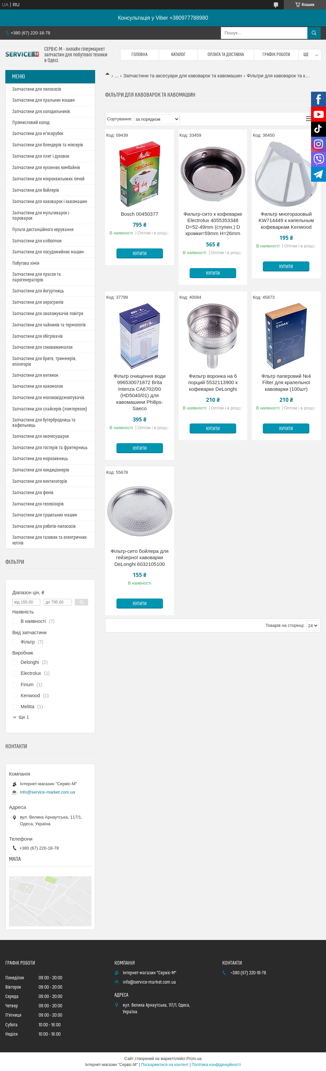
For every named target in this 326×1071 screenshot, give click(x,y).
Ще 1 (24, 717)
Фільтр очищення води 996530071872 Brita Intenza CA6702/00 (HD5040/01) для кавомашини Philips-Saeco (140, 392)
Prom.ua (194, 1058)
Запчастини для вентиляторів (39, 481)
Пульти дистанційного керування (43, 229)
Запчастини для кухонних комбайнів (46, 167)
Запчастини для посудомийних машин (48, 252)
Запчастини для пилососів (36, 89)
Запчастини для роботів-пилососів (44, 526)
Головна (139, 54)
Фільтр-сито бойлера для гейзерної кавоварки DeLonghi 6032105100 (139, 557)
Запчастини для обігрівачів (37, 336)
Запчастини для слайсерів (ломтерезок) (49, 409)
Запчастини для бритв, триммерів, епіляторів (44, 361)
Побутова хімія (25, 263)
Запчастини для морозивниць (40, 458)
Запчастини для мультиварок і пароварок (40, 215)
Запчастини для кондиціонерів (40, 470)
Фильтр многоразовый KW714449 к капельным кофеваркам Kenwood (286, 220)
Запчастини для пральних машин (43, 100)
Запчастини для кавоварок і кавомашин (49, 201)
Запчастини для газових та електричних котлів (49, 540)
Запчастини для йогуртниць (38, 291)
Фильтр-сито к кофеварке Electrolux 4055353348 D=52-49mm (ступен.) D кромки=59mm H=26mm (213, 223)
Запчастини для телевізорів (38, 504)
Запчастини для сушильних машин (44, 515)
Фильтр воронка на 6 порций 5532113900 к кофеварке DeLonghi (213, 382)
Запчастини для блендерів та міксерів (47, 145)
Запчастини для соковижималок (42, 347)
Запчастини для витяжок (35, 375)
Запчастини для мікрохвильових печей (48, 179)
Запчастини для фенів (33, 492)
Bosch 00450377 (139, 214)
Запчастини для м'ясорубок (37, 133)
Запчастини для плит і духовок (40, 156)
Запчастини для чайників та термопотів (49, 325)
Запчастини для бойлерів (35, 190)
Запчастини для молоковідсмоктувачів (48, 397)
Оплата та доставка (226, 54)
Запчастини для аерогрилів (38, 302)
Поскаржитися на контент (164, 1064)
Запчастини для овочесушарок (40, 436)
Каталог (178, 54)
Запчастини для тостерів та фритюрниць (49, 447)
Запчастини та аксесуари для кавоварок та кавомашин (182, 75)
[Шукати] (314, 33)
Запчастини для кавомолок (37, 386)
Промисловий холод (31, 122)
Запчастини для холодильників (41, 111)
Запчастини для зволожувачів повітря (47, 313)
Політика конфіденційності (216, 1064)
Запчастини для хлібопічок (37, 241)
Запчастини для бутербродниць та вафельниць (44, 422)
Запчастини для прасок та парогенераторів (36, 277)
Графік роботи (276, 54)
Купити (140, 253)
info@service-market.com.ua (47, 792)
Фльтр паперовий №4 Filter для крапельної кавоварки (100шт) (286, 382)
